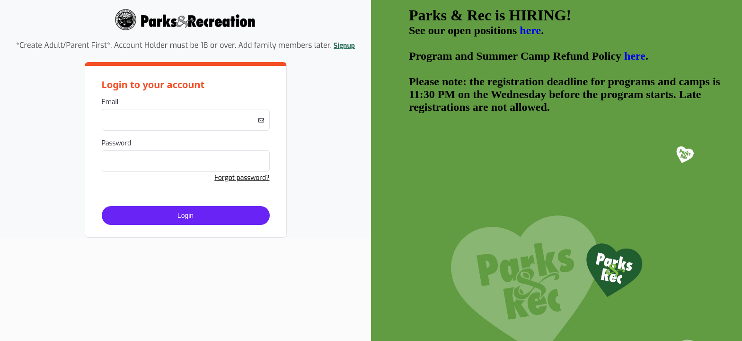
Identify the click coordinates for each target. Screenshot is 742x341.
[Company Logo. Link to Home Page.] (185, 29)
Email (110, 102)
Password (117, 143)
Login (185, 215)
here (530, 30)
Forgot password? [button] (241, 177)
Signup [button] (344, 45)
